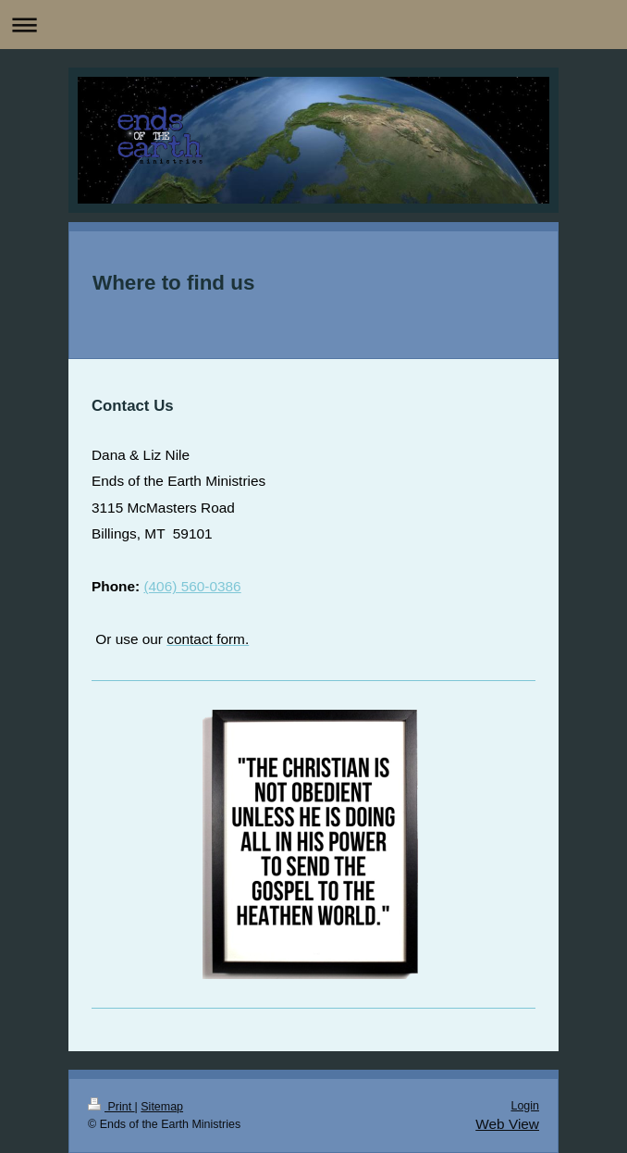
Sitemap (162, 1106)
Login (524, 1105)
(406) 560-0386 (191, 586)
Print (111, 1106)
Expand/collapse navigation (313, 24)
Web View (507, 1124)
